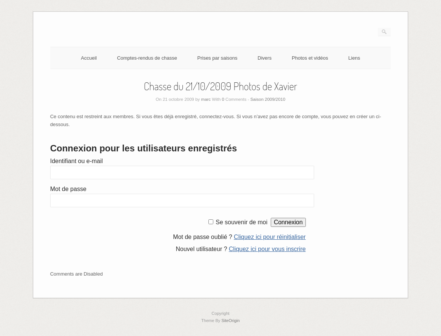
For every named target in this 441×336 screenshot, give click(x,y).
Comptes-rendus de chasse (147, 58)
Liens (354, 58)
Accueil (89, 58)
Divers (264, 58)
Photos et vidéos (310, 58)
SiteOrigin (230, 320)
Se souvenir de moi (241, 222)
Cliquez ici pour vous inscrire (267, 249)
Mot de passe (68, 189)
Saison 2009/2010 (267, 99)
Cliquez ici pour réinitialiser (269, 237)
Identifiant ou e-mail (76, 161)
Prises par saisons (217, 58)
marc (206, 99)
